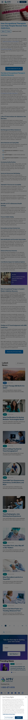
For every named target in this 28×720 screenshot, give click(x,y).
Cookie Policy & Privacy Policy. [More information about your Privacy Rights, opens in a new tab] (9, 714)
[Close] (26, 697)
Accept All (19, 717)
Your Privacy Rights (9, 717)
